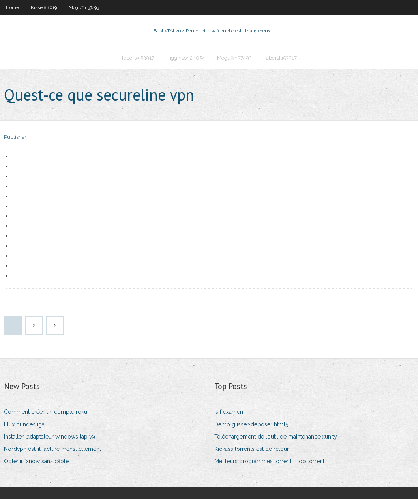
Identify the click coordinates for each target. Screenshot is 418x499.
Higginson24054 (185, 58)
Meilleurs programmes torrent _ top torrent (269, 461)
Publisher (15, 137)
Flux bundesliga (24, 424)
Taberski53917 (137, 58)
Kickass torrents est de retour (251, 449)
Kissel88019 (44, 7)
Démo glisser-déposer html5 (251, 424)
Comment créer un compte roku (45, 412)
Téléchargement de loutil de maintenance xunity (275, 437)
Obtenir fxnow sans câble (36, 461)
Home (12, 7)
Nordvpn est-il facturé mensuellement (52, 449)
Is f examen (228, 412)
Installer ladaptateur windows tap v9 (49, 437)
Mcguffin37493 (84, 7)
